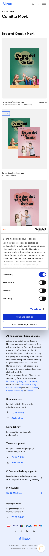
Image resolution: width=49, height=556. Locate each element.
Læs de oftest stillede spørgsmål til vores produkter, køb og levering (22, 478)
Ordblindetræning (14, 390)
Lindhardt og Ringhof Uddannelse (21, 381)
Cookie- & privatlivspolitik (31, 545)
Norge (35, 387)
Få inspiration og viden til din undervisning (19, 433)
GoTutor (17, 387)
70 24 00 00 (17, 517)
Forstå (30, 390)
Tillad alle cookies (24, 317)
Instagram (15, 531)
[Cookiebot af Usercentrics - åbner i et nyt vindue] (35, 229)
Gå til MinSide (14, 493)
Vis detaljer (35, 309)
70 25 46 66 (17, 412)
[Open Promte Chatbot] (41, 548)
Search (38, 3)
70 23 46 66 (17, 457)
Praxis (9, 387)
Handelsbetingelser (18, 549)
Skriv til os (17, 418)
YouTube (27, 531)
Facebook (21, 531)
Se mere (24, 143)
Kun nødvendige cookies (24, 324)
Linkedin (34, 531)
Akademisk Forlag (27, 384)
